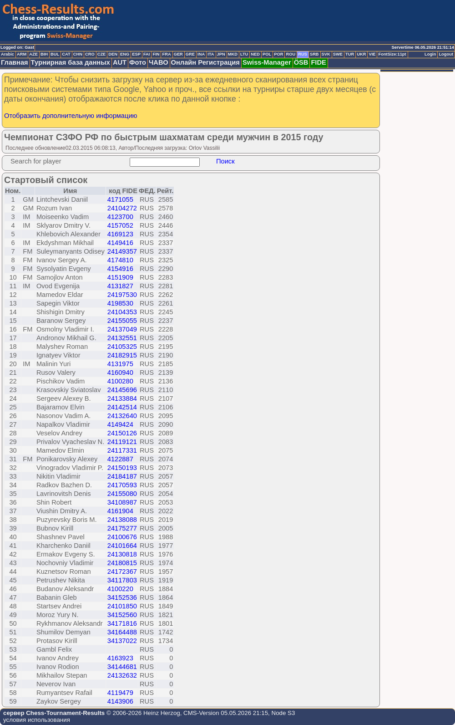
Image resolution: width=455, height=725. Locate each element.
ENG (124, 54)
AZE (33, 54)
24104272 (122, 208)
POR (278, 54)
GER (178, 54)
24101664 (122, 545)
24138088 (122, 519)
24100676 (122, 537)
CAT (66, 54)
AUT (119, 62)
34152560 (122, 614)
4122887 (120, 459)
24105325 (122, 346)
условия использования (36, 719)
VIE (372, 54)
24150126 (122, 433)
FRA (166, 54)
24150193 (122, 467)
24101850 (122, 606)
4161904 (120, 511)
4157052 (120, 225)
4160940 (120, 372)
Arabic (7, 54)
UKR (361, 54)
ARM (21, 54)
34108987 (122, 502)
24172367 (122, 571)
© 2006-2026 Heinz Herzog (142, 713)
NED (255, 54)
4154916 (120, 268)
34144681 (122, 666)
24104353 (122, 312)
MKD (233, 54)
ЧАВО (158, 62)
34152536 (122, 597)
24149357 (122, 251)
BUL (55, 54)
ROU (290, 54)
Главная (14, 62)
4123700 (120, 216)
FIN (155, 54)
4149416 (120, 242)
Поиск (225, 161)
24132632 (122, 675)
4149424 (120, 424)
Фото (137, 62)
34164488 (122, 632)
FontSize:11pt (392, 54)
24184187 (122, 476)
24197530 (122, 294)
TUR (349, 54)
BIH (44, 54)
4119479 (120, 692)
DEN (112, 54)
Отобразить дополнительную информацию (70, 115)
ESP (136, 54)
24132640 (122, 415)
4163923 (120, 658)
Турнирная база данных (70, 62)
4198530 (120, 303)
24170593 (122, 485)
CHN (77, 54)
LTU (244, 54)
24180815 (122, 563)
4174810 (120, 260)
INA (201, 54)
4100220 (120, 588)
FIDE (318, 62)
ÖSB (301, 62)
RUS (302, 54)
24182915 (122, 355)
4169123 (120, 234)
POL (267, 54)
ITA (210, 54)
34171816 (122, 623)
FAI (146, 54)
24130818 (122, 554)
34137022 (122, 640)
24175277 (122, 528)
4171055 (120, 199)
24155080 (122, 493)
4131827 (120, 286)
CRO (90, 54)
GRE (190, 54)
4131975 (120, 364)
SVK (326, 54)
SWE (338, 54)
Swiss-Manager (267, 62)
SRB (314, 54)
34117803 (122, 580)
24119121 (122, 441)
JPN (221, 54)
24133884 (122, 398)
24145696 (122, 389)
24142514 (122, 407)
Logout (446, 54)
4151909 (120, 277)
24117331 (122, 450)
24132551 (122, 338)
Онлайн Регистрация (205, 62)
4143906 (120, 701)
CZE (101, 54)
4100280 (120, 381)
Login (430, 54)
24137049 (122, 329)
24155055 (122, 320)
